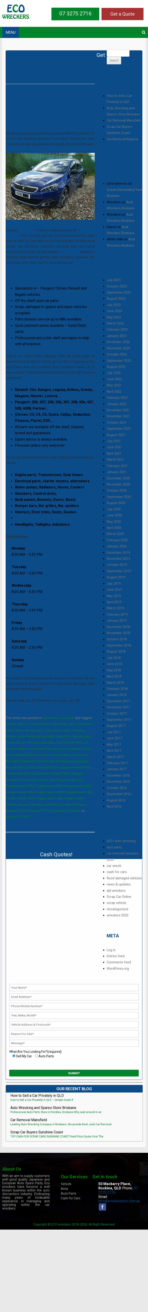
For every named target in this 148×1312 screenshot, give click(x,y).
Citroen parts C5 (69, 724)
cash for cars (117, 872)
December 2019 (118, 553)
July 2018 (114, 658)
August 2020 (116, 503)
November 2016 (118, 782)
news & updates (119, 884)
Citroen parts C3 (18, 724)
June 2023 (114, 311)
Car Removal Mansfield (124, 120)
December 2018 (118, 627)
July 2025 (114, 280)
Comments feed (119, 962)
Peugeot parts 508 (48, 798)
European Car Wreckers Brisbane (56, 749)
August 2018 (116, 651)
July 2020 (114, 509)
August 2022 (116, 367)
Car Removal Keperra (122, 139)
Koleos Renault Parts (42, 767)
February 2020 (117, 540)
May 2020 (114, 522)
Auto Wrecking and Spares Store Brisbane (43, 1108)
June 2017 (114, 738)
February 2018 (117, 689)
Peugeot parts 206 (40, 780)
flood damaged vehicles (124, 878)
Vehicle (66, 1184)
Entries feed (116, 956)
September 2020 (119, 497)
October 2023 (117, 286)
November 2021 (118, 416)
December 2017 (118, 701)
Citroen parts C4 (43, 724)
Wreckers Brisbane (66, 811)
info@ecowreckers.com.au (119, 1201)
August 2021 (116, 435)
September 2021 (119, 429)
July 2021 (114, 441)
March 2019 (115, 608)
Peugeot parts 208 (19, 786)
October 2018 (117, 639)
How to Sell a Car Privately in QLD (37, 1095)
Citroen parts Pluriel (20, 736)
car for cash (26, 230)
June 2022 (114, 379)
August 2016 (116, 800)
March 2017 (115, 757)
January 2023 (117, 336)
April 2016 (114, 806)
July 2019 (114, 583)
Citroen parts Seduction (53, 736)
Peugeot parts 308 (19, 792)
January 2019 (117, 621)
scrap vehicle (116, 903)
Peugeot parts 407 (19, 798)
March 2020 (115, 534)
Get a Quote (122, 14)
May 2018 (114, 670)
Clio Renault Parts (70, 742)
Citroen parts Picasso (69, 730)
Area (64, 1189)
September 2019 (119, 571)
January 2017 (117, 769)
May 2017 (114, 744)
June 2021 (114, 447)
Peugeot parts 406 (78, 792)
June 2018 (114, 664)
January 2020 (117, 546)
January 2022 (117, 404)
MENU (11, 32)
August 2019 (116, 577)
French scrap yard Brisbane (55, 761)
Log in (111, 950)
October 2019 (117, 565)
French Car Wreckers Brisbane (43, 99)
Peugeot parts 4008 (49, 792)
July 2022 (114, 373)
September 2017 (119, 720)
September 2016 (119, 794)
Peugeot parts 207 (69, 780)
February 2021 (117, 466)
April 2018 (114, 676)
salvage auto (69, 252)
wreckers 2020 (117, 915)
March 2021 (115, 460)
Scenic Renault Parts (35, 811)
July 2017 (114, 732)
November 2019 (118, 559)
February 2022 (117, 398)
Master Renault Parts (54, 773)
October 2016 (117, 788)
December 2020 (118, 478)
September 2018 (119, 645)
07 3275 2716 (75, 13)
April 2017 (114, 751)
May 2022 (114, 385)
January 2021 (117, 472)
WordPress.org (118, 968)
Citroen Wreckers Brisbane (35, 742)
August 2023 (116, 298)
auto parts (50, 718)
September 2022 (119, 361)
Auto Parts (68, 1193)
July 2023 (114, 305)
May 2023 (114, 317)
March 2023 (115, 323)
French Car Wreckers (54, 755)
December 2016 (118, 775)
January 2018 (117, 695)
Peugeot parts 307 (77, 786)
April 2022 (114, 392)
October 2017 (117, 714)
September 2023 (119, 292)
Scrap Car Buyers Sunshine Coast (36, 1132)
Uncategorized (117, 909)
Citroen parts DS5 (38, 730)
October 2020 (117, 490)
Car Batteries (69, 493)
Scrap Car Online (119, 897)
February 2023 (117, 329)
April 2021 (114, 453)
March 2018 (115, 683)
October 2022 (117, 354)
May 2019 (114, 596)
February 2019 (117, 614)
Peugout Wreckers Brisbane (38, 805)
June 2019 (114, 590)
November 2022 (118, 348)
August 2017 (116, 726)
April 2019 (114, 602)
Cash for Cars (70, 1198)
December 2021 (118, 410)
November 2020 (118, 484)
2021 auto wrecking (121, 841)
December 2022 (118, 342)
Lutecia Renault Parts (21, 773)
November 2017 (118, 707)
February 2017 (117, 763)
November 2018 (118, 633)
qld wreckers (116, 891)
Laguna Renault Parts (75, 767)
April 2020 (114, 528)
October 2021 (117, 422)
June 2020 (114, 515)
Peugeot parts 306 (48, 786)
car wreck (67, 718)
